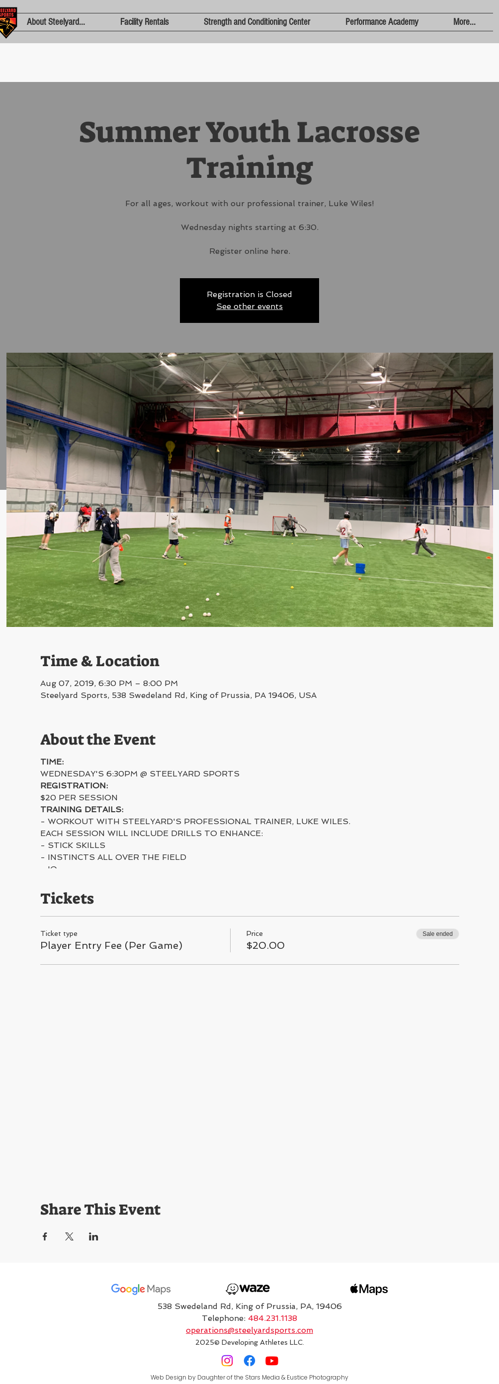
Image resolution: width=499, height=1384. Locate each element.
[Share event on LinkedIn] (93, 1236)
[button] (55, 22)
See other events (249, 306)
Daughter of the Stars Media (238, 1377)
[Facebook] (249, 1360)
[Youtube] (271, 1360)
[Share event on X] (69, 1236)
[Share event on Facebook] (45, 1236)
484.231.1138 (272, 1318)
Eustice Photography (317, 1377)
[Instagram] (227, 1360)
